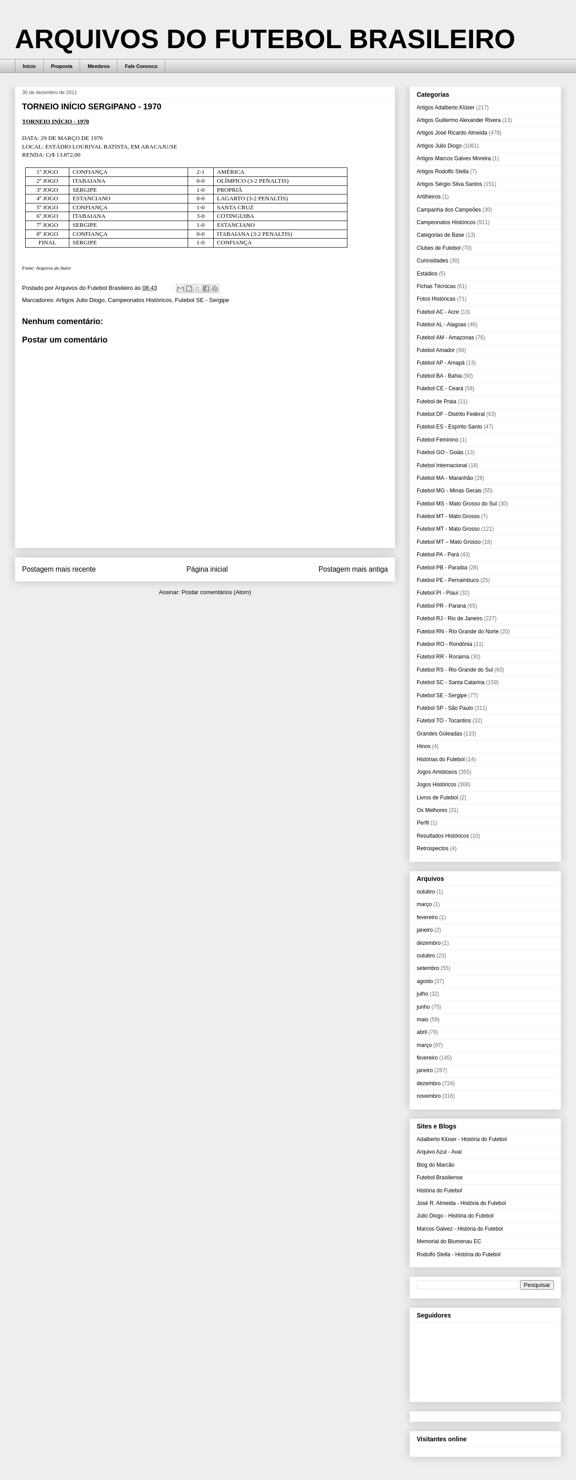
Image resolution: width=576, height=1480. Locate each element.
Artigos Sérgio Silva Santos (449, 184)
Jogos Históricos (436, 784)
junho (423, 1007)
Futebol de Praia (436, 401)
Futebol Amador (436, 350)
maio (422, 1019)
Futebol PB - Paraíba (442, 567)
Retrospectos (433, 848)
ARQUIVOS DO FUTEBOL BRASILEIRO (265, 39)
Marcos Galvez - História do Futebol (460, 1229)
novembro (429, 1096)
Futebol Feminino (438, 440)
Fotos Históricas (436, 299)
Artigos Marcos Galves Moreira (454, 158)
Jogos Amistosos (437, 772)
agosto (425, 981)
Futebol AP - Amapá (441, 363)
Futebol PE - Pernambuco (448, 580)
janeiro (425, 930)
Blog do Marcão (435, 1165)
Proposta (61, 66)
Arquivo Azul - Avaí (439, 1152)
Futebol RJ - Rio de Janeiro (449, 618)
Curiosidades (432, 260)
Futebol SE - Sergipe (202, 300)
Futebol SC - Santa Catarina (451, 682)
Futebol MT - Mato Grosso (448, 516)
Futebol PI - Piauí (438, 593)
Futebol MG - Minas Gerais (449, 490)
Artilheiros (429, 197)
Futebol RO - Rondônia (444, 644)
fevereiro (427, 917)
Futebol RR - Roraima (443, 657)
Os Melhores (432, 810)
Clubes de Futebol (438, 248)
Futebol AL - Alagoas (441, 324)
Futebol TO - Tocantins (444, 720)
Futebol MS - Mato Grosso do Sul (457, 504)
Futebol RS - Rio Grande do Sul (455, 670)
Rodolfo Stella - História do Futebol (458, 1254)
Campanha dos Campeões (449, 210)
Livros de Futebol (437, 797)
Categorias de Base (440, 235)
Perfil (423, 823)
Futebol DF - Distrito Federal (451, 414)
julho (422, 994)
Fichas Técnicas (436, 286)
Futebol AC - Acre (438, 312)
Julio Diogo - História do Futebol (455, 1216)
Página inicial (207, 569)
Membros (99, 66)
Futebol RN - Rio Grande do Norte (458, 631)
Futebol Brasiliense (440, 1177)
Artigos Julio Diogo (80, 300)
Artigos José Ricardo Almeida (452, 133)
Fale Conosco (141, 66)
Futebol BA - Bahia (439, 376)
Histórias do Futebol (441, 759)
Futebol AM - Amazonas (445, 337)
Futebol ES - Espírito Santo (449, 427)
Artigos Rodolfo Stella (442, 171)
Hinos (424, 746)
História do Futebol (439, 1190)
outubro (426, 892)
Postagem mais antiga (353, 569)
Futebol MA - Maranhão (445, 478)
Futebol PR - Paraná (441, 606)
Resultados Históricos (443, 836)
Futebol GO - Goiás (440, 452)
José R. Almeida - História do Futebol (461, 1203)
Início (29, 66)
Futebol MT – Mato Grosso (449, 542)
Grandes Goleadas (439, 734)
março (424, 904)
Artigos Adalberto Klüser (446, 107)
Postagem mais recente (59, 569)
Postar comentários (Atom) (216, 592)
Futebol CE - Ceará (440, 388)
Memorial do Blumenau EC (449, 1241)
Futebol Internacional (442, 465)
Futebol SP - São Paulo (445, 708)
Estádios (427, 274)
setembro (428, 968)
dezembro (429, 943)
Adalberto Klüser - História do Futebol (462, 1139)
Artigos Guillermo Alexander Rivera (459, 120)
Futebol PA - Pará (438, 554)
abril (422, 1032)
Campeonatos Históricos (140, 300)
